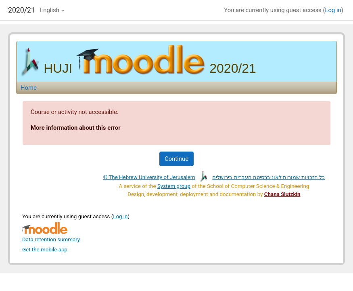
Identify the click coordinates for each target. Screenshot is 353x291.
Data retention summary (51, 239)
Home (29, 87)
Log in (333, 10)
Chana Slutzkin (282, 194)
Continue (176, 158)
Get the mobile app (44, 250)
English (49, 10)
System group (173, 186)
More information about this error (76, 127)
